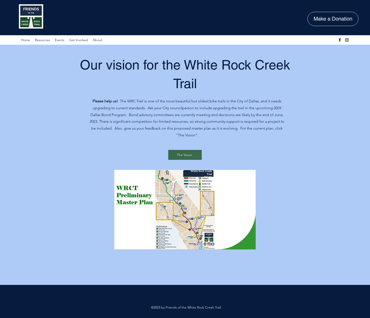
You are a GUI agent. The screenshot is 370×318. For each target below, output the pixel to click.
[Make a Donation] (332, 19)
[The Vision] (185, 155)
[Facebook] (339, 40)
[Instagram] (347, 40)
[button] (42, 40)
